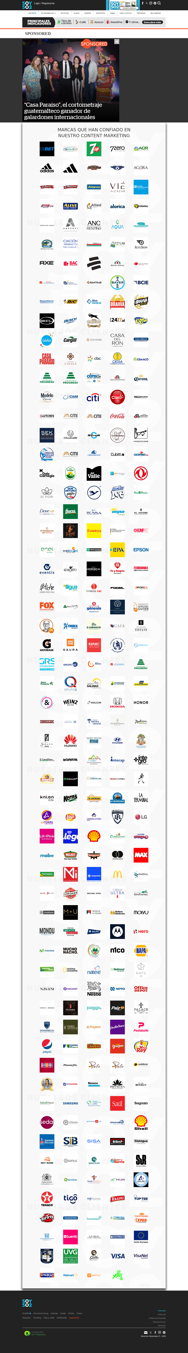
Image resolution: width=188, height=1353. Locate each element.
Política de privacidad (157, 1318)
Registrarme (48, 3)
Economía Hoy (48, 13)
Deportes (100, 13)
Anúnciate (162, 1311)
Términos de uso (159, 1322)
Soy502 (32, 13)
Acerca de (162, 1314)
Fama (112, 13)
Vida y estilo (126, 13)
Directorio (162, 1326)
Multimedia (62, 1318)
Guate (76, 13)
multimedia (155, 13)
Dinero (87, 13)
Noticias (65, 13)
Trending (141, 13)
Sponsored (74, 1318)
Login (37, 3)
